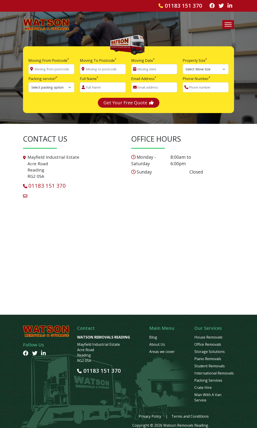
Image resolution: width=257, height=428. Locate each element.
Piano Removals (207, 358)
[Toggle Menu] (228, 24)
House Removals (208, 337)
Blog (153, 337)
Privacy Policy (150, 416)
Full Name (89, 78)
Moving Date (143, 60)
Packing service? (42, 78)
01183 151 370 (183, 6)
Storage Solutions (209, 351)
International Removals (214, 373)
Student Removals (209, 365)
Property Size (195, 60)
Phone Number (196, 78)
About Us (157, 344)
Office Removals (207, 344)
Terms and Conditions (190, 416)
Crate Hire (203, 387)
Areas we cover (162, 351)
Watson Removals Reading (185, 425)
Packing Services (208, 380)
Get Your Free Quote (128, 103)
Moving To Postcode (98, 60)
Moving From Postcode (48, 60)
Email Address (143, 78)
